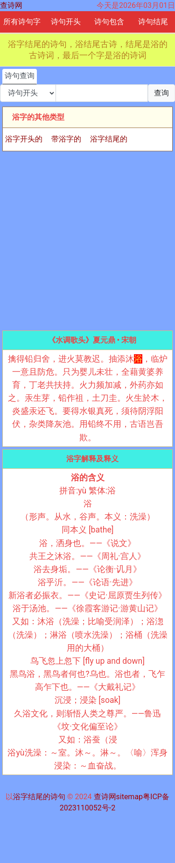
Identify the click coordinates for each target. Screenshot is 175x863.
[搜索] (102, 93)
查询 (161, 92)
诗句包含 (109, 21)
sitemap (129, 796)
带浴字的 (66, 139)
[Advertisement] (87, 241)
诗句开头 (66, 21)
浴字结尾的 (108, 139)
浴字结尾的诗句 (39, 796)
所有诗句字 (22, 21)
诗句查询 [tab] (20, 75)
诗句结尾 (153, 21)
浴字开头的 (23, 139)
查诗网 (11, 5)
